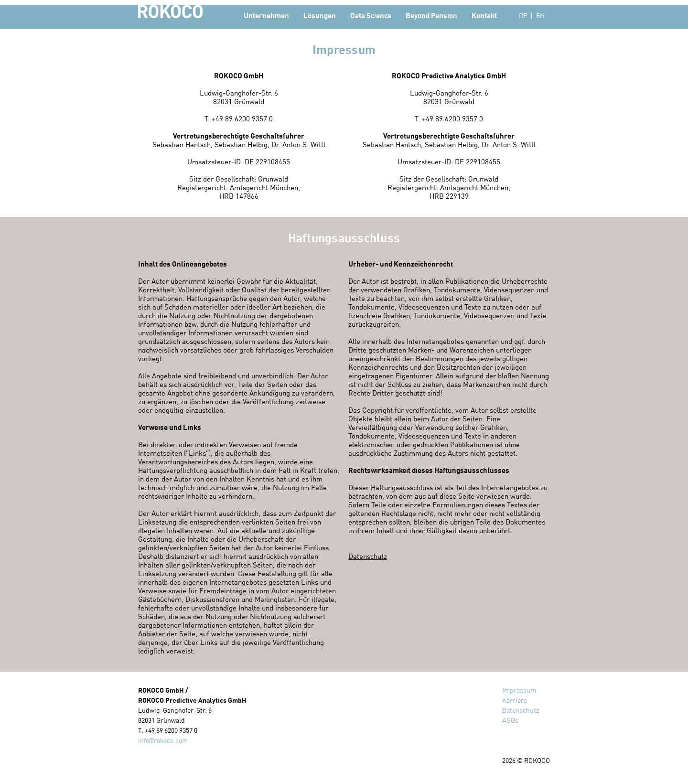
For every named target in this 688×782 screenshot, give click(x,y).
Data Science (370, 15)
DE (523, 15)
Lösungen (319, 15)
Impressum (519, 690)
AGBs (510, 720)
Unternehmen (266, 15)
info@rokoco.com (163, 740)
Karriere (514, 700)
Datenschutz (367, 556)
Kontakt (484, 15)
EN (540, 15)
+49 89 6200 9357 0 (242, 118)
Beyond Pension (431, 15)
